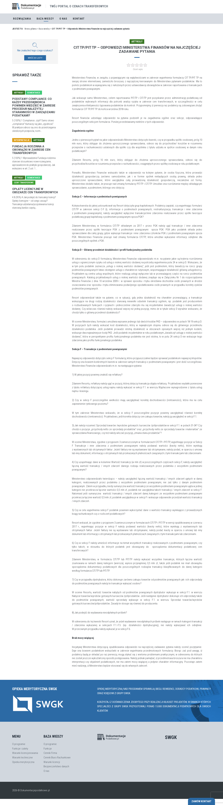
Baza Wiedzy (45, 18)
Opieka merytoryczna (23, 762)
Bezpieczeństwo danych (56, 766)
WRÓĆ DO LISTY (35, 58)
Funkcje (48, 748)
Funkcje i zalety (20, 748)
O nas (63, 18)
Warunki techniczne (22, 757)
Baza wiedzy (44, 29)
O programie (18, 744)
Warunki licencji (52, 762)
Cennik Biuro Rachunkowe (57, 757)
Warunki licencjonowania (25, 753)
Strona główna (30, 29)
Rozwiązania (22, 18)
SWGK (171, 737)
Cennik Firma (50, 753)
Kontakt (79, 18)
